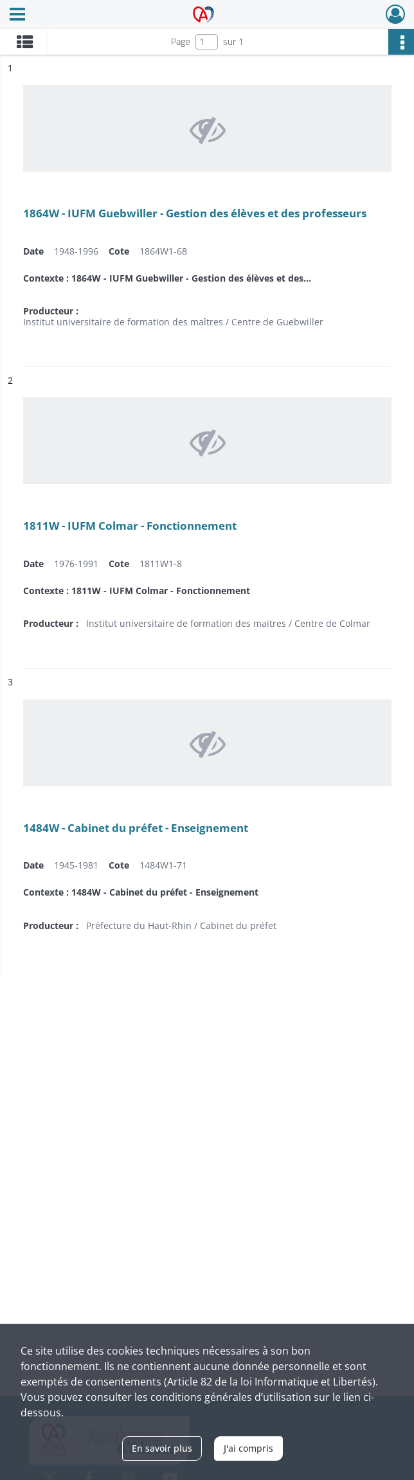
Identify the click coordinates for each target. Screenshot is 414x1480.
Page (180, 41)
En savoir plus (162, 1448)
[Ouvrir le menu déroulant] (17, 15)
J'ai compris (248, 1448)
